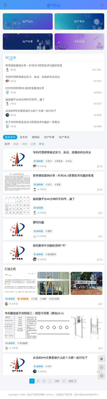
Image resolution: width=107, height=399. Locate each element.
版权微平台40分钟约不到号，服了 (25, 99)
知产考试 (64, 137)
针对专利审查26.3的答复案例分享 (25, 88)
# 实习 (49, 161)
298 (57, 381)
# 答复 (57, 184)
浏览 (24, 143)
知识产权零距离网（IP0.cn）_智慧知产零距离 (49, 394)
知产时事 (49, 137)
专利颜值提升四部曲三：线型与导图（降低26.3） (35, 313)
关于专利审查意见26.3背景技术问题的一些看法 (33, 122)
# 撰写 (49, 231)
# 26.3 (49, 184)
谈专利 (24, 137)
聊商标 (36, 137)
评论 (41, 143)
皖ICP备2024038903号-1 (86, 394)
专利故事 (23, 299)
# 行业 (69, 161)
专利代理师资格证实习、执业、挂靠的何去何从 (33, 76)
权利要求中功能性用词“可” (49, 245)
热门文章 (11, 57)
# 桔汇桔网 (54, 299)
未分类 (38, 208)
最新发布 (10, 137)
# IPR (48, 366)
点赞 (33, 143)
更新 (16, 143)
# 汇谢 (34, 299)
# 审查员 (59, 161)
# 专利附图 (23, 343)
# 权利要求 (51, 254)
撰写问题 (38, 222)
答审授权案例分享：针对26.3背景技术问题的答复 (34, 65)
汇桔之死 (10, 269)
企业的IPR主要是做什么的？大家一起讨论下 (31, 110)
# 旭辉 (43, 299)
